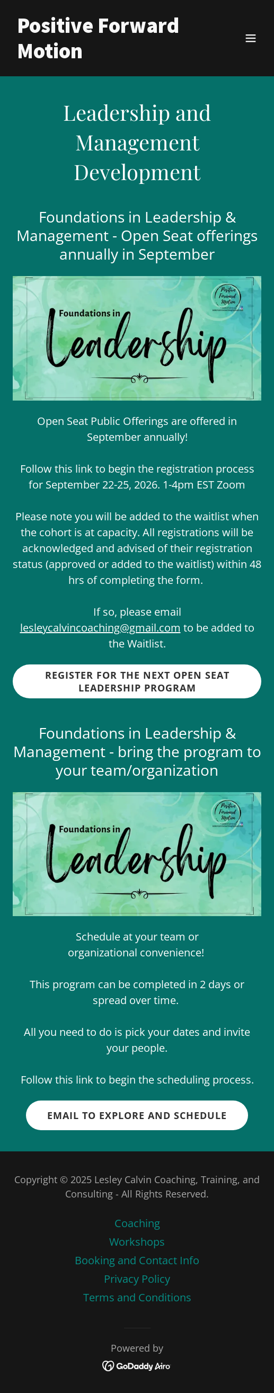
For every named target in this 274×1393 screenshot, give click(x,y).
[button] (250, 38)
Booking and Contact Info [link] (137, 1260)
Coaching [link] (137, 1223)
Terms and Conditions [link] (137, 1297)
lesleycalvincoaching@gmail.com (100, 627)
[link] (99, 54)
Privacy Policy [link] (137, 1279)
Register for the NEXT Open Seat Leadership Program (137, 681)
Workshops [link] (137, 1242)
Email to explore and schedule (137, 1115)
